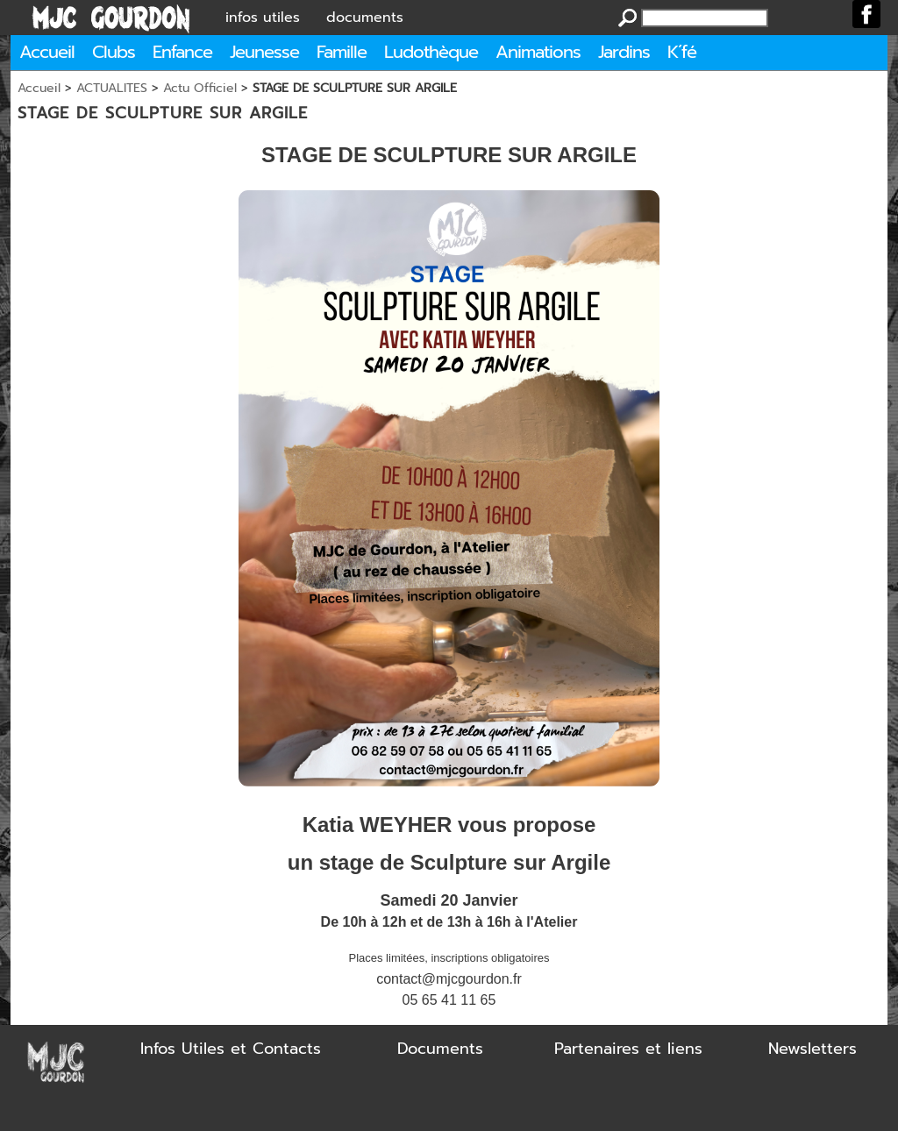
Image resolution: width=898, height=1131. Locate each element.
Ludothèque (431, 52)
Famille (342, 52)
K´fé (681, 52)
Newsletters (812, 1048)
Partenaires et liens (628, 1048)
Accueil (47, 52)
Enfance (182, 52)
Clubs (113, 52)
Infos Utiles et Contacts (230, 1048)
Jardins (624, 52)
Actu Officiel (200, 88)
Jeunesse (264, 52)
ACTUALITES (111, 88)
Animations (538, 52)
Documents (440, 1048)
